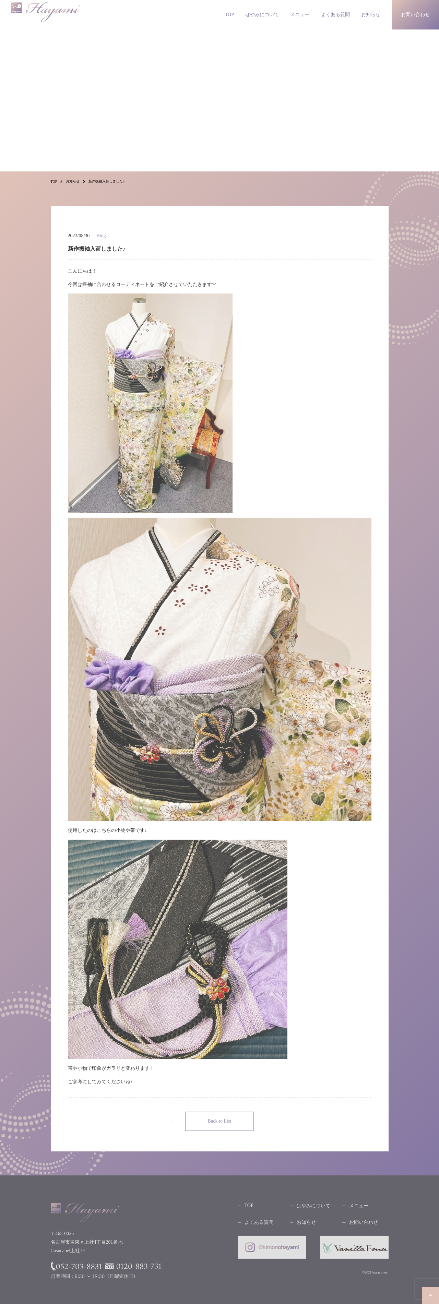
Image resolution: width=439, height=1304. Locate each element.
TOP (229, 14)
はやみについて (262, 14)
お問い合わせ (363, 1224)
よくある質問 (335, 14)
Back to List (219, 1123)
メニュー (299, 14)
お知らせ (370, 14)
